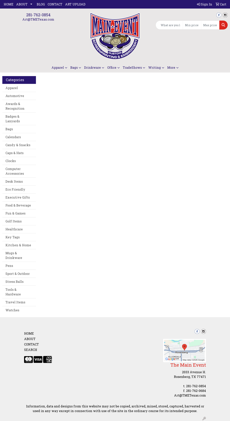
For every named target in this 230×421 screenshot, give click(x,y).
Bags (74, 67)
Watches (12, 310)
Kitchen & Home (18, 245)
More (171, 67)
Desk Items (14, 181)
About (22, 4)
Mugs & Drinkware (13, 255)
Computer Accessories (14, 171)
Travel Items (15, 302)
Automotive (14, 96)
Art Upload (75, 4)
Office (111, 67)
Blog (41, 4)
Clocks (10, 161)
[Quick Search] (169, 25)
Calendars (13, 137)
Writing (154, 67)
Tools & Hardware (13, 291)
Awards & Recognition (14, 106)
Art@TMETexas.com (38, 19)
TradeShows (132, 67)
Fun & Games (15, 213)
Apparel (57, 67)
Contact (55, 4)
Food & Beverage (18, 205)
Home (8, 4)
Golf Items (13, 221)
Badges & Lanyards (12, 118)
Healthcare (14, 229)
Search (30, 350)
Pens (9, 266)
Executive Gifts (17, 197)
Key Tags (12, 237)
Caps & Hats (14, 153)
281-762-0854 (38, 14)
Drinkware (92, 67)
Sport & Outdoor (17, 274)
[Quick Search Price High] (210, 25)
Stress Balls (14, 282)
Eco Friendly (15, 189)
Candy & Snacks (17, 145)
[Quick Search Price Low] (192, 25)
